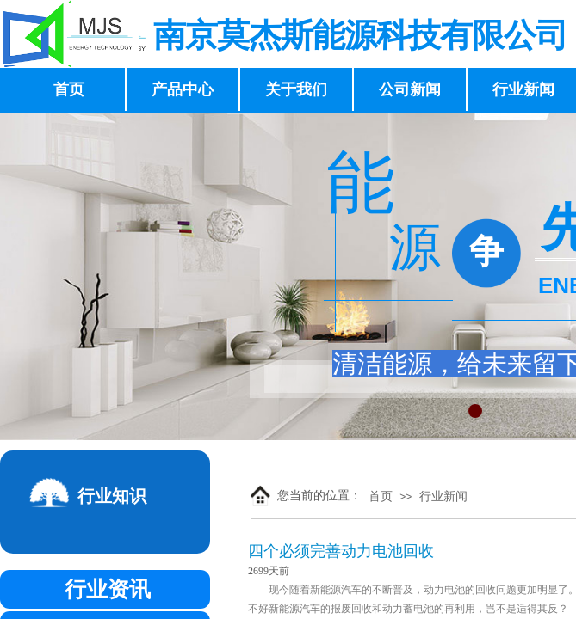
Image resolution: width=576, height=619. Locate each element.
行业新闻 (443, 496)
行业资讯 (108, 589)
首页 (381, 496)
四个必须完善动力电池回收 (341, 551)
